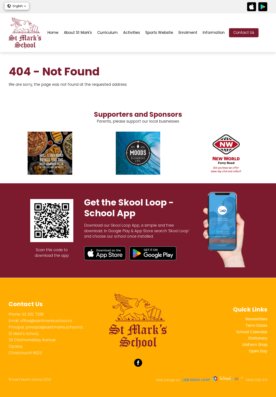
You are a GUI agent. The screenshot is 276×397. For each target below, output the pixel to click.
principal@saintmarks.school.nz (54, 327)
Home (52, 32)
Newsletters (256, 319)
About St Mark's (78, 32)
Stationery (257, 338)
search (265, 33)
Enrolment (188, 32)
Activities (131, 32)
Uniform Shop (254, 344)
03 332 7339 (33, 314)
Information (214, 32)
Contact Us (243, 32)
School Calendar (251, 332)
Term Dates (256, 325)
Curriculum (107, 32)
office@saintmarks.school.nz (46, 320)
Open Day (258, 351)
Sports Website (159, 32)
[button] (16, 6)
